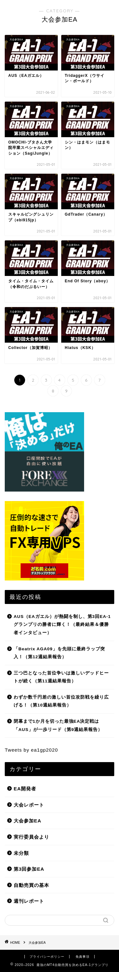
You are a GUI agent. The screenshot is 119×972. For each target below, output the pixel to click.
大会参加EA (27, 820)
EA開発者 (25, 788)
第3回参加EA (29, 869)
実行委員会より (31, 837)
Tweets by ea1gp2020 (31, 750)
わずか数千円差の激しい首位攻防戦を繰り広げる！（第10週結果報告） (61, 701)
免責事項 (82, 956)
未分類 (21, 853)
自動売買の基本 (31, 885)
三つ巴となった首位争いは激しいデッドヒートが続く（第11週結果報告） (61, 677)
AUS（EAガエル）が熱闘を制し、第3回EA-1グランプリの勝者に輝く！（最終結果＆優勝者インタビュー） (62, 624)
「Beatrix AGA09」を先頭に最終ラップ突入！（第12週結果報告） (59, 653)
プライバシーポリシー (47, 956)
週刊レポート (29, 901)
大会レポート (29, 805)
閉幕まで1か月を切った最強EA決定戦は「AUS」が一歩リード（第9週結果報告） (58, 725)
